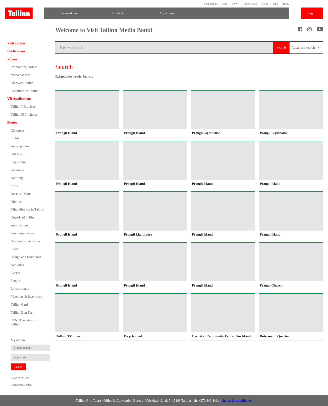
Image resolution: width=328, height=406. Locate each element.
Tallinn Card (19, 304)
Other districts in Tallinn (27, 209)
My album (167, 13)
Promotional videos (24, 67)
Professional (250, 3)
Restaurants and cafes (25, 241)
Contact (117, 13)
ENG (286, 3)
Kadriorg (17, 178)
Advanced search (306, 47)
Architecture (19, 225)
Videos (12, 59)
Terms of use (68, 13)
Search (281, 47)
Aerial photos (20, 146)
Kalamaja (17, 170)
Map (224, 3)
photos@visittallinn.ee (236, 400)
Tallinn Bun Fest (22, 312)
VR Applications (19, 98)
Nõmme (16, 201)
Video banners (20, 75)
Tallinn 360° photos (24, 114)
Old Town (17, 154)
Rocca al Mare (21, 193)
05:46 (265, 3)
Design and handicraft (26, 257)
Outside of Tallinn (23, 217)
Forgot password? (21, 384)
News (235, 3)
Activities (17, 265)
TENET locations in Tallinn (24, 322)
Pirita (14, 186)
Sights (15, 138)
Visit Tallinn (210, 3)
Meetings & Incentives (26, 296)
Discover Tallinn (22, 83)
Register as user (20, 377)
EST (275, 3)
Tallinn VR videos (23, 106)
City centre (18, 162)
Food (14, 249)
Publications (16, 51)
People (15, 280)
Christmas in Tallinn (24, 91)
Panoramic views (22, 233)
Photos (12, 122)
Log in (311, 13)
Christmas (18, 130)
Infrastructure (20, 288)
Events (15, 273)
